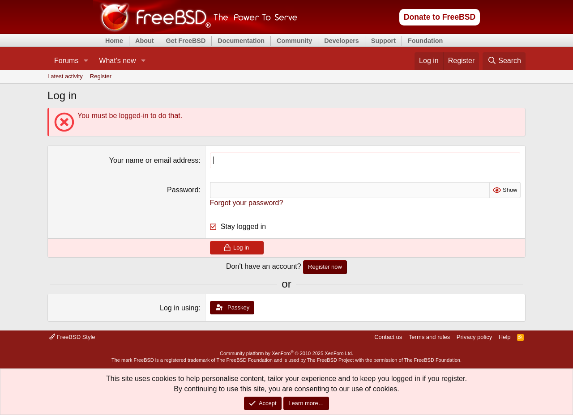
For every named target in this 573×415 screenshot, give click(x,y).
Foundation (425, 40)
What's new (117, 60)
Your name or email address (154, 160)
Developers (341, 40)
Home (114, 40)
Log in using (179, 308)
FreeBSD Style (72, 337)
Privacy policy (474, 337)
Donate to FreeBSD (439, 17)
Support (383, 40)
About (144, 40)
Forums (66, 60)
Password (182, 190)
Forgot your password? (246, 203)
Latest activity (65, 76)
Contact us (388, 337)
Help (505, 337)
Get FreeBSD (186, 40)
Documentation (241, 40)
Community (294, 40)
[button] (85, 60)
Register (100, 76)
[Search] (504, 60)
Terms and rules (429, 337)
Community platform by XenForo (286, 353)
